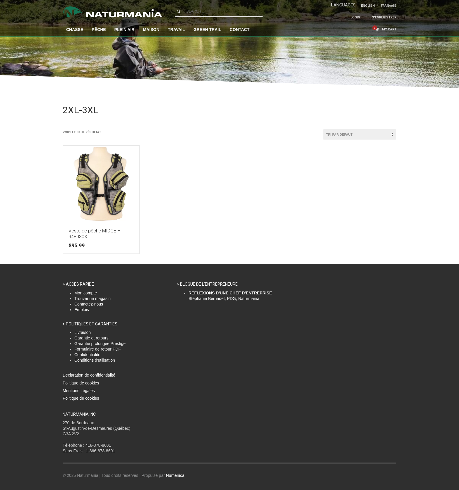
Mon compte (85, 293)
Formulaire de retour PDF (97, 349)
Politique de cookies (81, 383)
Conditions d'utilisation (94, 360)
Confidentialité (87, 354)
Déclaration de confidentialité (89, 375)
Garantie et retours (91, 338)
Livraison (82, 332)
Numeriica (175, 475)
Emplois (81, 309)
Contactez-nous (88, 304)
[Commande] (359, 134)
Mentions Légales (79, 390)
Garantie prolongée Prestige (100, 343)
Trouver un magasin (92, 298)
